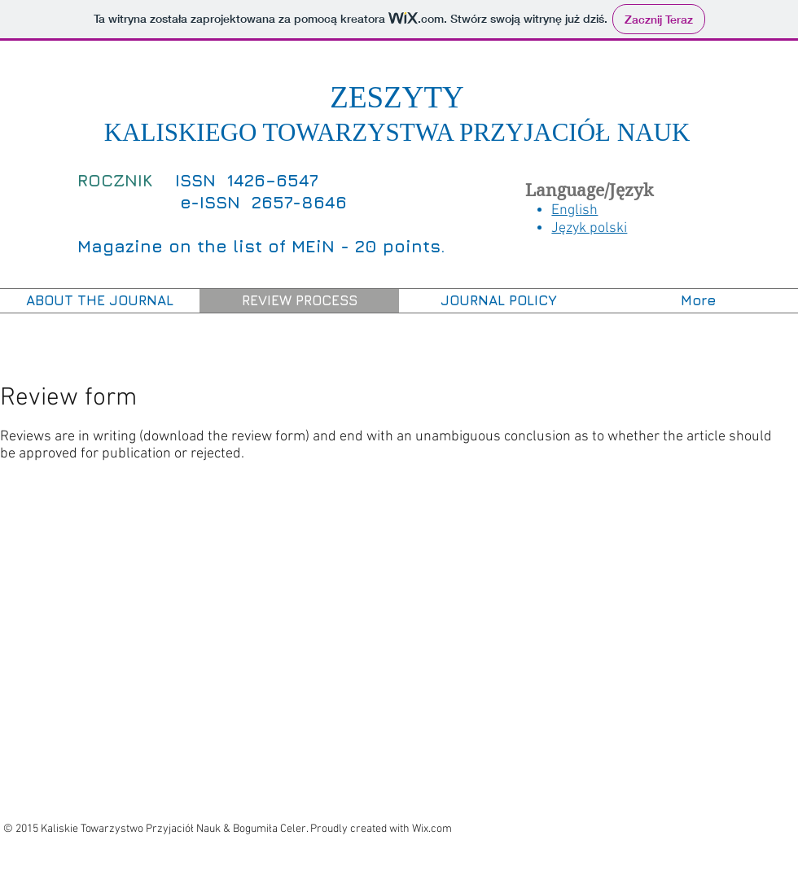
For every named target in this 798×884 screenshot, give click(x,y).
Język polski (589, 228)
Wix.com (432, 829)
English (574, 210)
